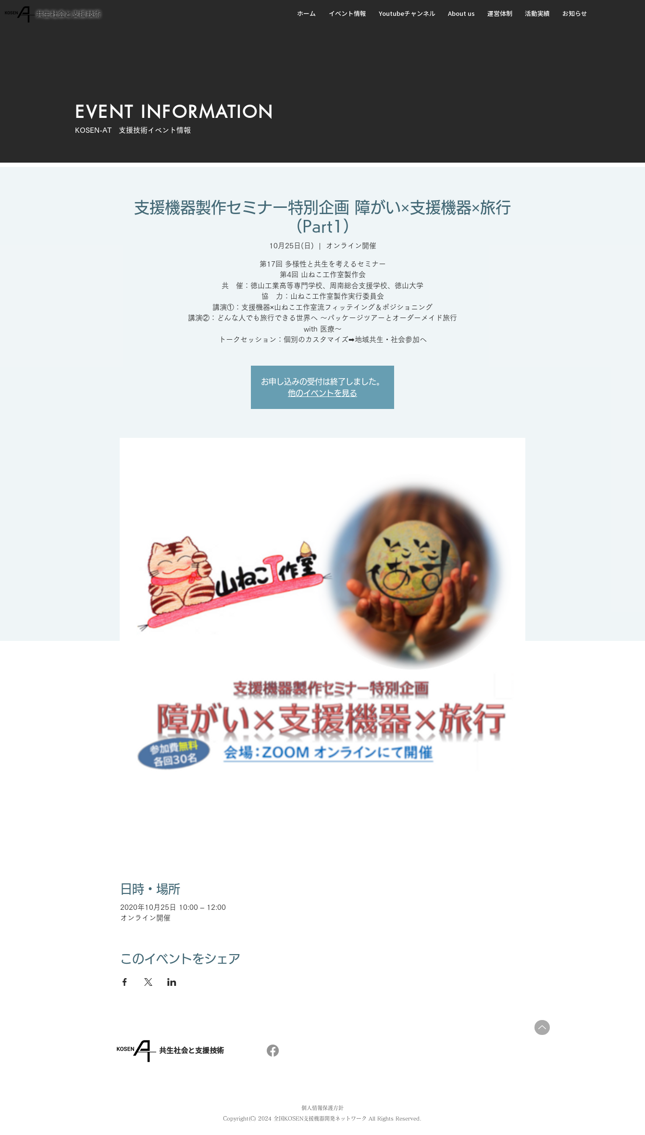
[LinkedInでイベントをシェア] (171, 982)
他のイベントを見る (322, 393)
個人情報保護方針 (322, 1107)
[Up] (542, 1027)
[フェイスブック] (273, 1051)
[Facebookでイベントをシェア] (124, 982)
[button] (349, 14)
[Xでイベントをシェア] (148, 982)
